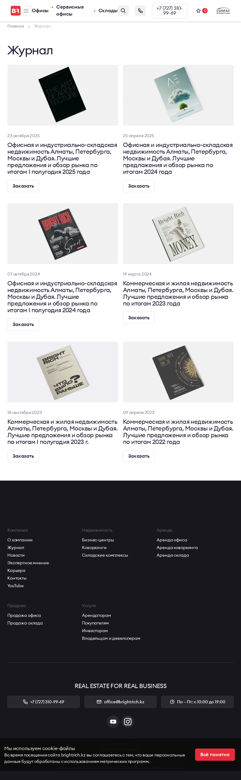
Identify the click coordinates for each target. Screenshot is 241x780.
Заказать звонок (140, 10)
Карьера (16, 570)
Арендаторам (96, 615)
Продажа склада (25, 623)
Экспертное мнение (28, 563)
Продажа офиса (24, 615)
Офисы (40, 11)
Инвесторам (95, 630)
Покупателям (95, 623)
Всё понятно (215, 755)
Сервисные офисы (70, 10)
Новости (16, 555)
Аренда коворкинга (177, 547)
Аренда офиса (172, 540)
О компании (20, 540)
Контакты (17, 578)
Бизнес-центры (98, 540)
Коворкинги (94, 547)
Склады (108, 11)
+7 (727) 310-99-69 (170, 10)
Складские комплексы (105, 555)
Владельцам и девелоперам (111, 638)
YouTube (15, 585)
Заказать (23, 186)
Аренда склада (173, 555)
